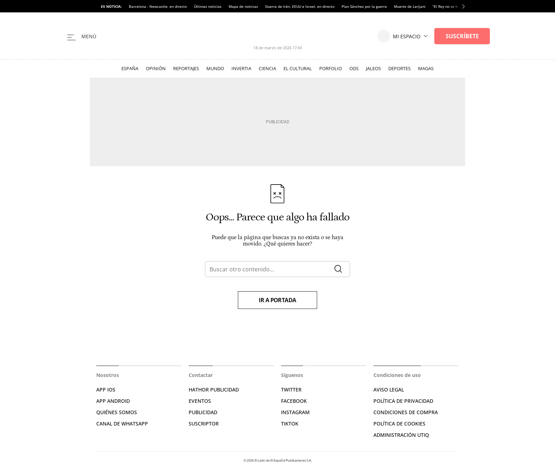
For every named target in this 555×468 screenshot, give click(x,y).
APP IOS (105, 389)
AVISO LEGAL (388, 389)
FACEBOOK (294, 400)
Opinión (156, 68)
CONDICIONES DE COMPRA (405, 412)
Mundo (215, 68)
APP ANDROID (113, 400)
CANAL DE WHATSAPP (122, 423)
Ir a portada (277, 300)
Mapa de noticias (243, 6)
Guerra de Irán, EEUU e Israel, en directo (299, 6)
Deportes (399, 68)
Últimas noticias (208, 6)
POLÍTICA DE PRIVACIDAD (403, 400)
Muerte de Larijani (409, 6)
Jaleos (373, 68)
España (129, 68)
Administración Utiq (401, 435)
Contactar (201, 375)
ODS (354, 68)
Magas (426, 68)
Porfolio (330, 68)
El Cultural (298, 68)
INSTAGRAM (295, 412)
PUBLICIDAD (203, 412)
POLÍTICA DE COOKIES (399, 423)
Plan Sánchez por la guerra (364, 6)
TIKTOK (289, 423)
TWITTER (291, 389)
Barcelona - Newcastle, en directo (158, 6)
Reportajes (186, 68)
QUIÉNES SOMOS (116, 412)
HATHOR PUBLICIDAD (214, 389)
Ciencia (267, 68)
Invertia (241, 68)
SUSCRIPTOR (204, 423)
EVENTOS (200, 400)
